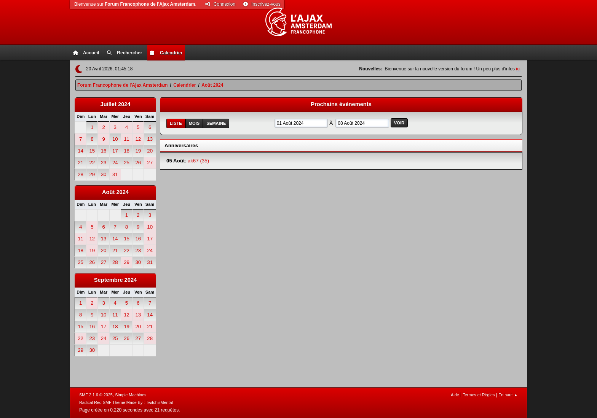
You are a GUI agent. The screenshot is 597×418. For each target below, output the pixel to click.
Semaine (216, 123)
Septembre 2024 (115, 280)
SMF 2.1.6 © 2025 (96, 395)
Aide (455, 395)
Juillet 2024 (115, 104)
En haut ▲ (508, 395)
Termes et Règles (479, 395)
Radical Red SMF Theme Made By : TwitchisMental (126, 402)
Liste (176, 123)
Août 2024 (115, 192)
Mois (194, 123)
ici (518, 69)
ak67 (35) (198, 161)
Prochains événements (341, 104)
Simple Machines (130, 395)
